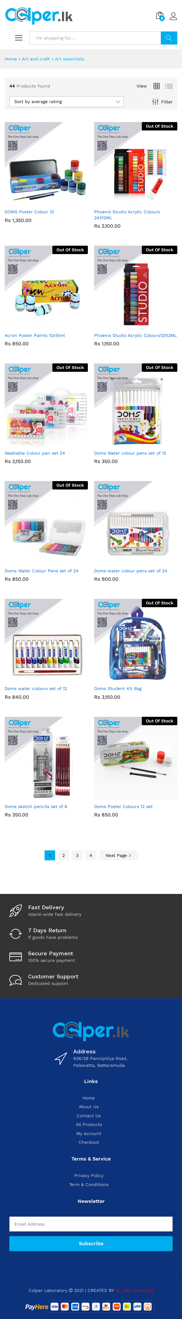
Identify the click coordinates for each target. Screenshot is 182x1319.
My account (88, 1133)
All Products (89, 1124)
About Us (88, 1106)
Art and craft (36, 58)
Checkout (89, 1142)
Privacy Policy (88, 1175)
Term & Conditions (88, 1184)
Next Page (119, 855)
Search (169, 38)
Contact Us (89, 1115)
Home (11, 58)
